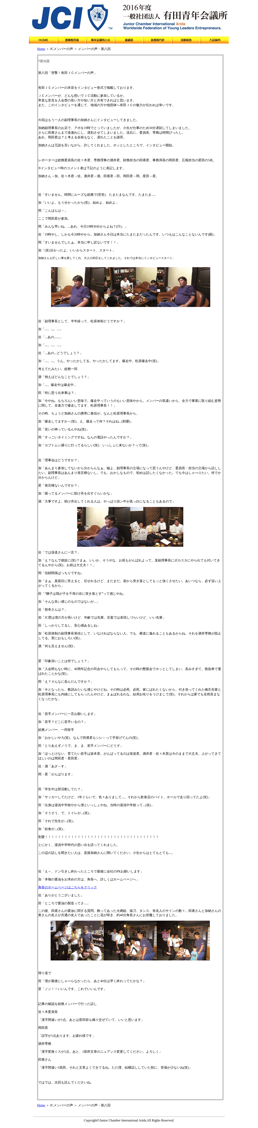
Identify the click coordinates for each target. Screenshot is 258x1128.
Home (41, 49)
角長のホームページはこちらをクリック (67, 887)
